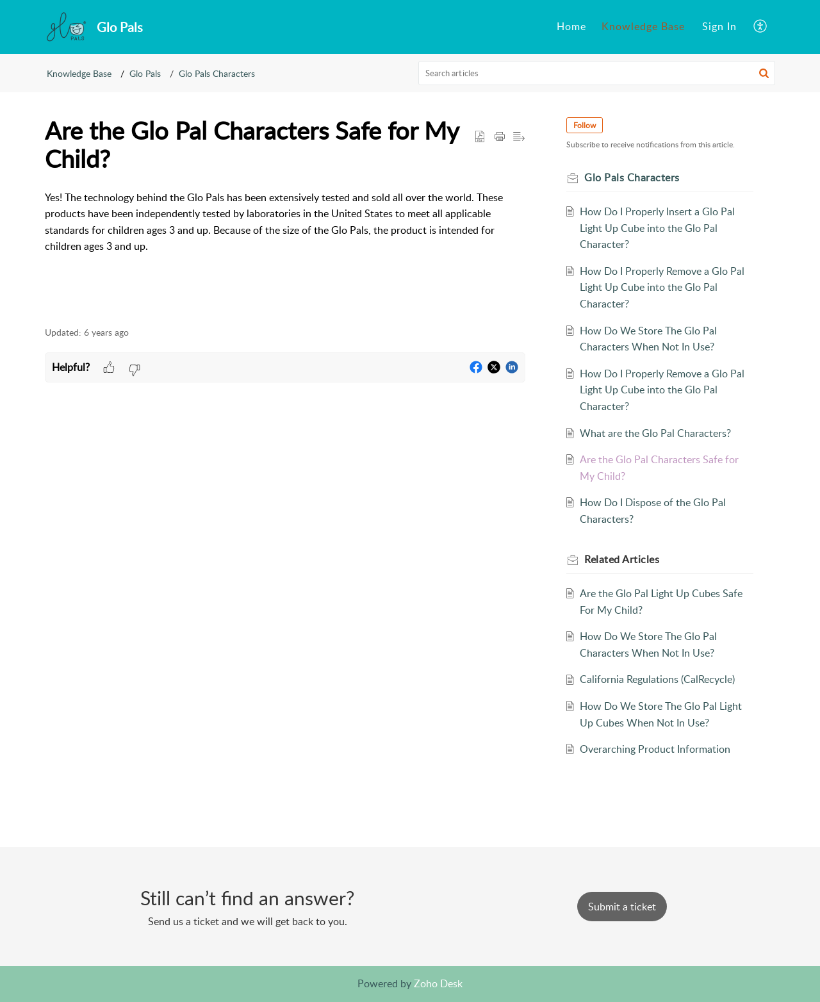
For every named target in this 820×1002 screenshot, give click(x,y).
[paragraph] (285, 222)
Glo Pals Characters (217, 73)
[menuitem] (571, 27)
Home (571, 26)
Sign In (719, 26)
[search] (597, 73)
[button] (760, 27)
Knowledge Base (643, 26)
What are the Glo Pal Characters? (655, 433)
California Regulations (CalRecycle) (657, 679)
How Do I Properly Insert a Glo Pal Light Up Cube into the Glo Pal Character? (657, 227)
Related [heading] (621, 559)
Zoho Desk (438, 983)
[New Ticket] (622, 906)
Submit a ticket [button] (622, 906)
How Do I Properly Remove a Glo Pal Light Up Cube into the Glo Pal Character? (662, 287)
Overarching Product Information (655, 749)
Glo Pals (145, 73)
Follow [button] (584, 125)
